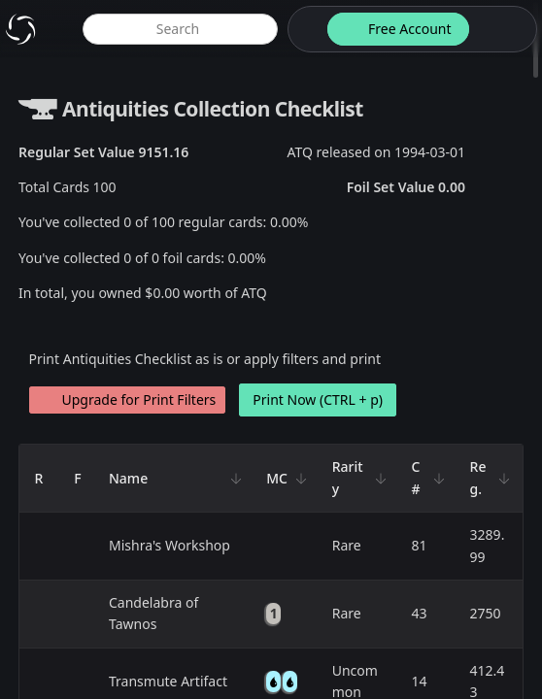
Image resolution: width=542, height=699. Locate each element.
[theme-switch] (304, 29)
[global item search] (180, 29)
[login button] (501, 29)
